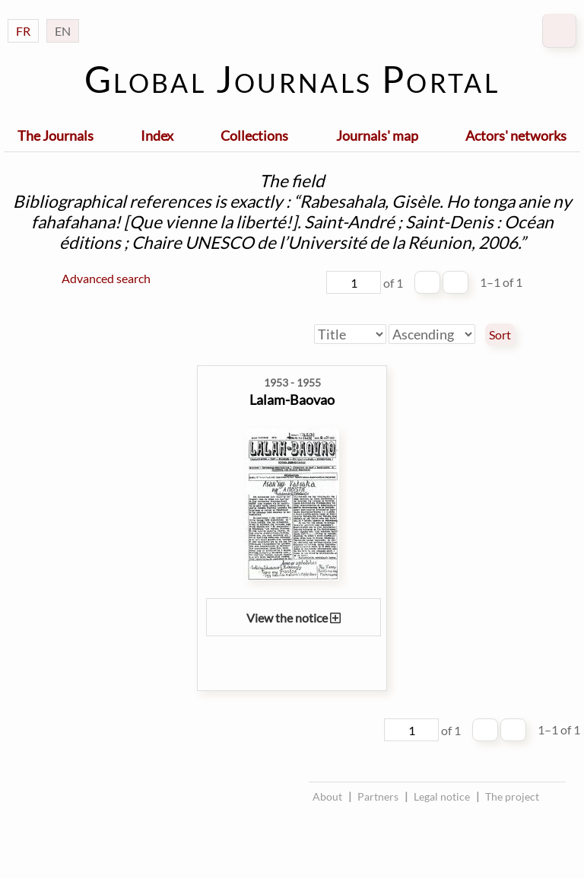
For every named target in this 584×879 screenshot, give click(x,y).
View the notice (293, 617)
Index (157, 135)
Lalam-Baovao (292, 399)
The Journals (55, 135)
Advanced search (106, 278)
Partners (377, 796)
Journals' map (377, 135)
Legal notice (442, 796)
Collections (254, 135)
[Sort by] (350, 334)
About (327, 796)
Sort (500, 335)
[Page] (353, 282)
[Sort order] (432, 334)
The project (512, 796)
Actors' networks (516, 135)
